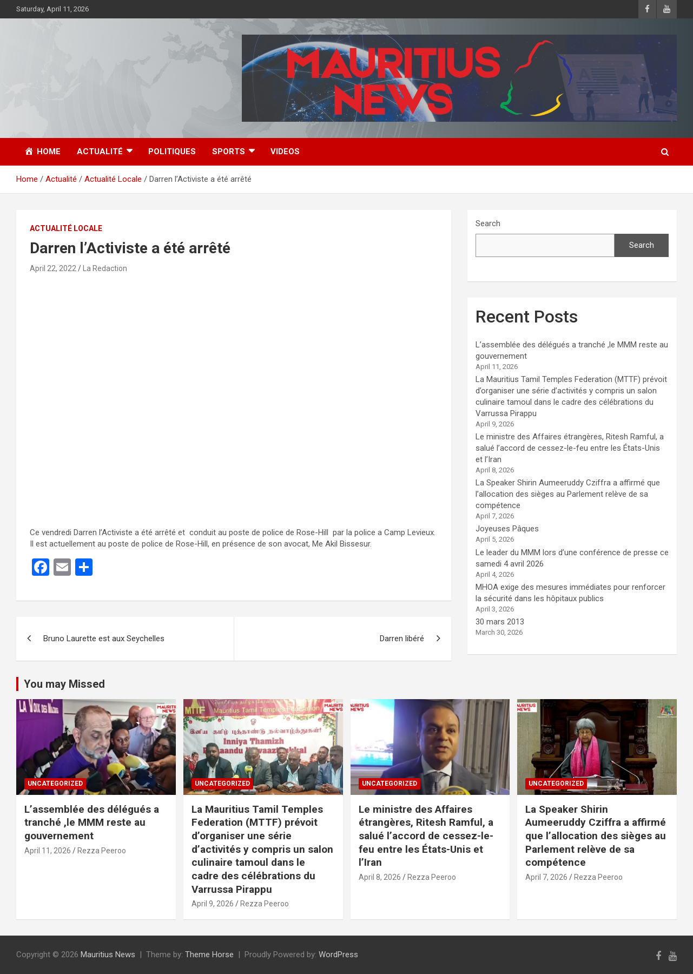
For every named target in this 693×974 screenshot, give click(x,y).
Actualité (100, 151)
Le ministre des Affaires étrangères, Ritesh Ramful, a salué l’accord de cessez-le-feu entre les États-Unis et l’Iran (570, 448)
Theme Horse (209, 954)
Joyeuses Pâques (507, 529)
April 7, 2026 (546, 877)
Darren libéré (402, 638)
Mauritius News (108, 954)
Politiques (172, 151)
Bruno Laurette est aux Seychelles (103, 638)
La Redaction (105, 268)
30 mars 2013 (500, 622)
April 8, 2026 (380, 877)
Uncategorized (55, 783)
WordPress (338, 954)
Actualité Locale (66, 228)
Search (488, 223)
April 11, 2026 (47, 850)
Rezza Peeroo (101, 850)
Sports (228, 151)
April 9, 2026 (213, 903)
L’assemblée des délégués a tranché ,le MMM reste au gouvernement (91, 822)
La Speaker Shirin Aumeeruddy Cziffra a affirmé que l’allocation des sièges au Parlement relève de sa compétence (568, 494)
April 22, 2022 (53, 268)
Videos (285, 151)
